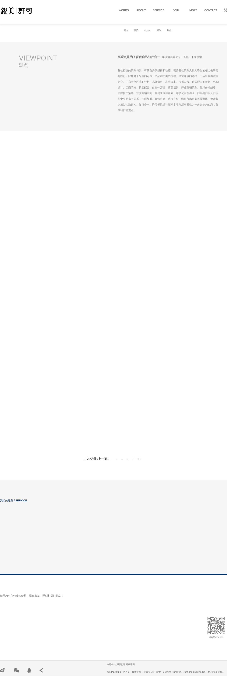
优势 (136, 30)
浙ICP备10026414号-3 (118, 672)
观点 (169, 30)
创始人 (147, 30)
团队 (159, 30)
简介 (126, 30)
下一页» (136, 458)
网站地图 (130, 664)
